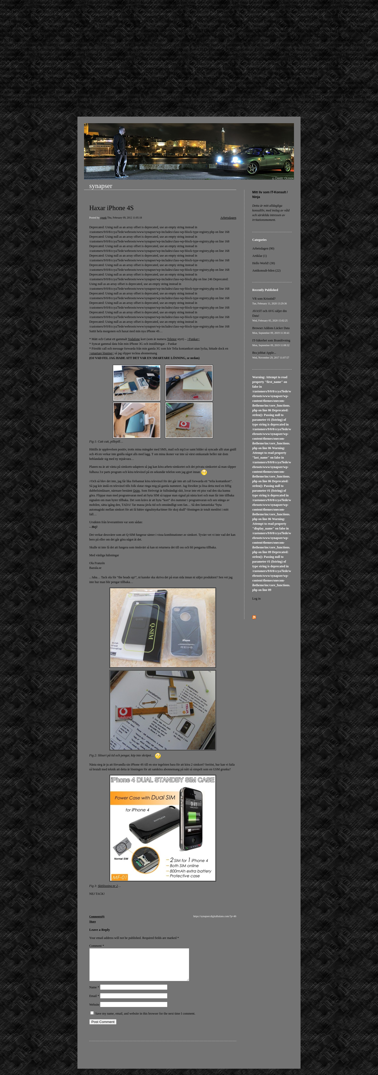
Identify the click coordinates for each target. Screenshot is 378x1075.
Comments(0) (96, 916)
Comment (96, 946)
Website (94, 1011)
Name (94, 993)
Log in (256, 598)
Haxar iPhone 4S (111, 207)
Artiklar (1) (259, 256)
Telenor (171, 339)
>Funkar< (193, 339)
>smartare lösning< (101, 353)
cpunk (103, 217)
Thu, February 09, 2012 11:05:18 (124, 217)
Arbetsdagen (228, 218)
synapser (100, 185)
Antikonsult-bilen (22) (266, 270)
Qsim (136, 490)
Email (94, 1002)
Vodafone (134, 339)
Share (92, 921)
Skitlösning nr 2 (108, 886)
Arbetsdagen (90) (263, 248)
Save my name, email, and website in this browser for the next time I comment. (145, 1020)
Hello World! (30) (263, 263)
